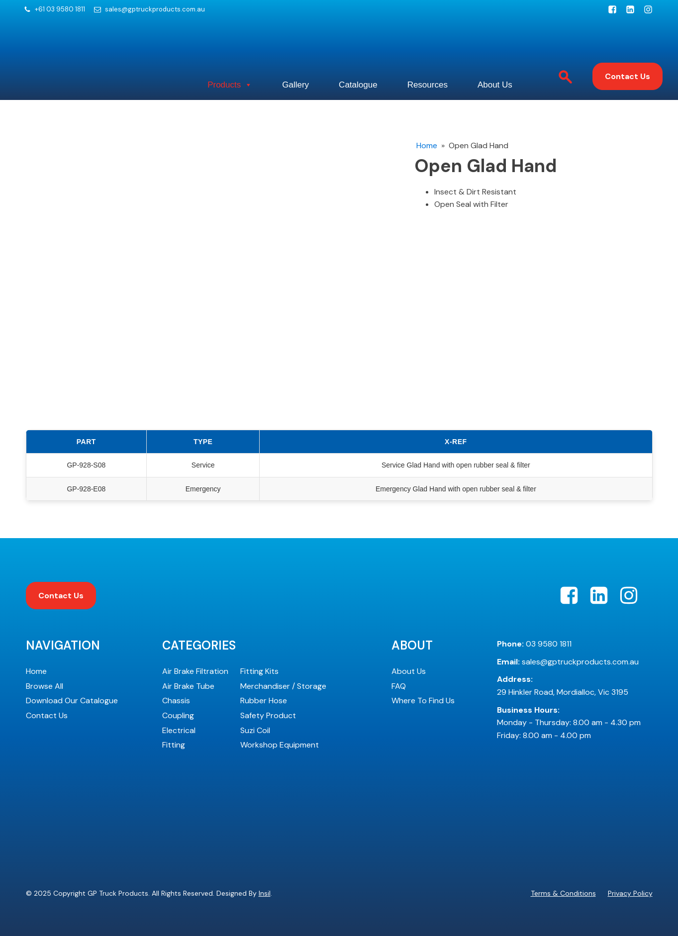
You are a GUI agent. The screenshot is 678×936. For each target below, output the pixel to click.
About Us (495, 85)
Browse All (44, 686)
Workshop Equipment (279, 745)
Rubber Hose (263, 700)
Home (426, 145)
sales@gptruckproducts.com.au (155, 9)
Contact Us (627, 76)
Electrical (178, 730)
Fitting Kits (259, 671)
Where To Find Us (423, 700)
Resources (427, 85)
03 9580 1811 (534, 644)
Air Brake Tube (188, 686)
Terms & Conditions (563, 893)
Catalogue (358, 85)
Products (229, 85)
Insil (265, 893)
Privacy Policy (630, 893)
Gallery (295, 85)
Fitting (173, 745)
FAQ (398, 686)
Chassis (176, 700)
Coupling (178, 715)
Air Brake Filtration (195, 671)
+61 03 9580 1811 (60, 9)
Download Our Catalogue (72, 700)
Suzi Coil (255, 730)
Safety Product (268, 715)
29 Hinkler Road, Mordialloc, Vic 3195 (562, 685)
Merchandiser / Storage (283, 686)
